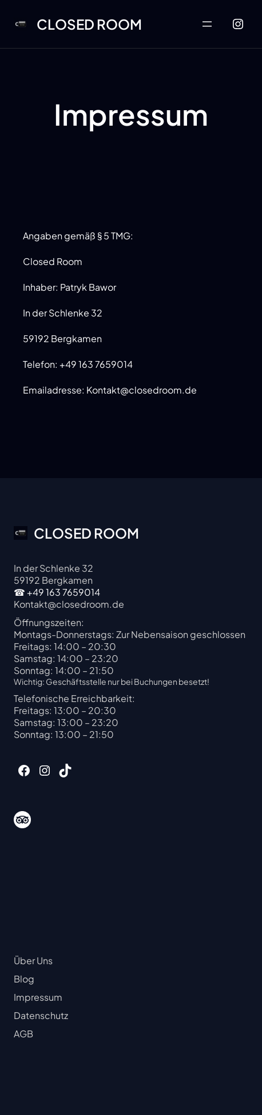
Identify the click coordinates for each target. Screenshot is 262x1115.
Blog (24, 979)
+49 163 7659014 (63, 592)
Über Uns (33, 960)
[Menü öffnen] (207, 24)
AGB (23, 1034)
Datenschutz (41, 1015)
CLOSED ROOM (89, 24)
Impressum (38, 997)
